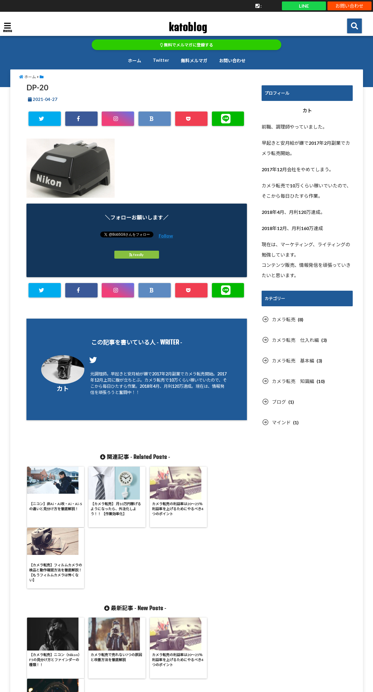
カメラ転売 (283, 319)
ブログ (279, 402)
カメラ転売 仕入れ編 (295, 340)
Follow (166, 235)
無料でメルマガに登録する (186, 45)
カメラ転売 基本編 (293, 360)
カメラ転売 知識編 (293, 381)
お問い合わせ (349, 6)
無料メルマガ (194, 60)
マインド (281, 422)
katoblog (187, 27)
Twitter (161, 60)
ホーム (134, 60)
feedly (136, 254)
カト (62, 388)
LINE (304, 6)
